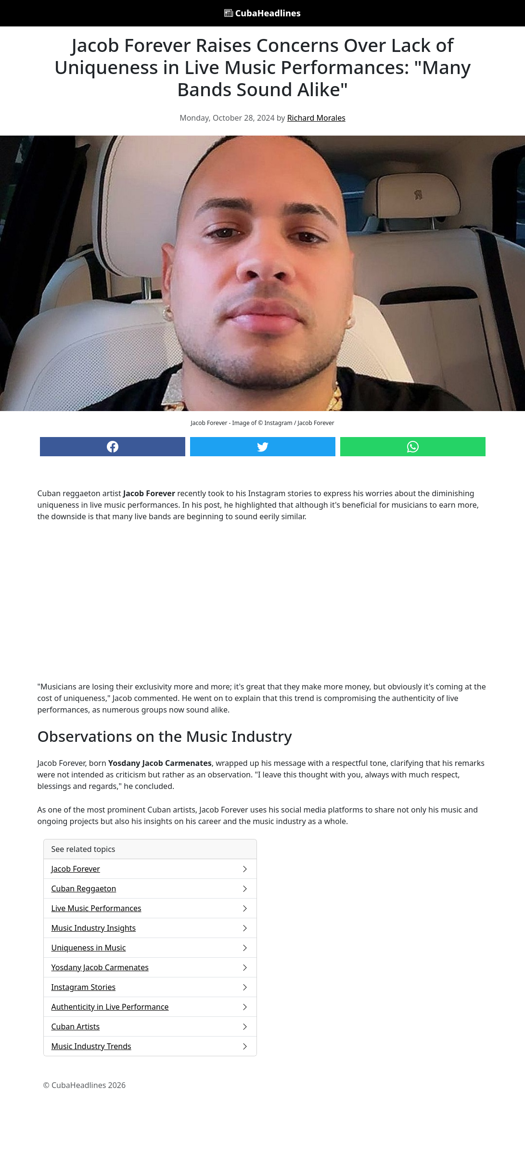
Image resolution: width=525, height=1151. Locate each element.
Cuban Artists (150, 1026)
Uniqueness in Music (150, 947)
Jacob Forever (150, 869)
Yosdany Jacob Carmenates (150, 967)
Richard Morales (316, 118)
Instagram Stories (150, 987)
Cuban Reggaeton (150, 888)
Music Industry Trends (150, 1046)
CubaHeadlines (262, 13)
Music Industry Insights (150, 928)
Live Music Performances (150, 908)
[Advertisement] (263, 601)
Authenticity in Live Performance (150, 1007)
